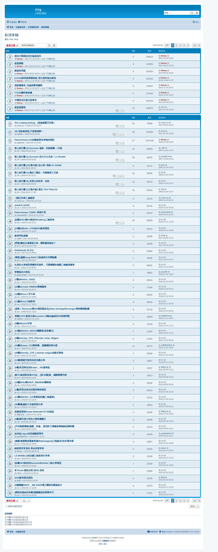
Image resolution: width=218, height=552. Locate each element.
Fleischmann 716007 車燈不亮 (30, 212)
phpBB (94, 538)
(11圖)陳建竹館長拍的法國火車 (29, 360)
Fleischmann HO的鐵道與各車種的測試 (34, 140)
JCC (163, 107)
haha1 (19, 451)
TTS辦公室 (50, 59)
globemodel (22, 275)
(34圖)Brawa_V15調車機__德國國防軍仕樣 (35, 345)
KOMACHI (165, 156)
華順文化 (164, 367)
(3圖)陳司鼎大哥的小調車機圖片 (30, 419)
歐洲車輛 (11, 35)
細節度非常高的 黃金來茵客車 (29, 448)
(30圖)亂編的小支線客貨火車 (28, 404)
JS (18, 151)
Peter (19, 473)
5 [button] (188, 45)
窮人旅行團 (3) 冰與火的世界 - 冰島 (31, 181)
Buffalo (20, 134)
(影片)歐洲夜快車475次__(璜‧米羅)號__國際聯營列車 (40, 375)
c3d (162, 189)
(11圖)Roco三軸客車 (24, 301)
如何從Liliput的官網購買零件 (28, 433)
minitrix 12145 (21, 205)
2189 (19, 239)
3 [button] (180, 45)
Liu (18, 208)
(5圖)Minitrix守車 (23, 323)
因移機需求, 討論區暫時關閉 (28, 85)
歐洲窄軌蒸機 (21, 235)
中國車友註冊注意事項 (25, 100)
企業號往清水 (166, 345)
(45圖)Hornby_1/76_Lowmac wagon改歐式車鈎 (38, 353)
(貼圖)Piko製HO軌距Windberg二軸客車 (34, 219)
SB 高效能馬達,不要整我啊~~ (29, 131)
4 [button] (184, 45)
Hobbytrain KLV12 (24, 250)
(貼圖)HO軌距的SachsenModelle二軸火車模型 (37, 463)
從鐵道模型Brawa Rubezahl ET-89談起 (34, 411)
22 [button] (194, 45)
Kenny (20, 59)
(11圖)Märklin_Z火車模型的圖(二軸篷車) (34, 397)
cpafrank (20, 143)
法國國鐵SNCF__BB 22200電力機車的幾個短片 (38, 485)
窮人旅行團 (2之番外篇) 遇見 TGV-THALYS (35, 189)
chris (163, 131)
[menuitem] (22, 22)
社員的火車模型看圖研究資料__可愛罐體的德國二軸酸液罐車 (44, 264)
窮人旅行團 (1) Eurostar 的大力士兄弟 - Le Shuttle (40, 156)
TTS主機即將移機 (23, 92)
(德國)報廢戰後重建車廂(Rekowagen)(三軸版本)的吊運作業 (44, 441)
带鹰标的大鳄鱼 (22, 272)
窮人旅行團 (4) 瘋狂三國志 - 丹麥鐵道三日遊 (36, 172)
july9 (163, 165)
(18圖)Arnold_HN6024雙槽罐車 (30, 286)
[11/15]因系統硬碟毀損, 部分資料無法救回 (35, 78)
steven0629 (22, 215)
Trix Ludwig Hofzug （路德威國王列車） (35, 122)
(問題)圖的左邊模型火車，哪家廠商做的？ (35, 243)
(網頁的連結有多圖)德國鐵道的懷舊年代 (34, 492)
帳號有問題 (20, 70)
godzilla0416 (22, 436)
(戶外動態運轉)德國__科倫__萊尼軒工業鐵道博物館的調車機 (44, 426)
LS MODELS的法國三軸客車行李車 (32, 455)
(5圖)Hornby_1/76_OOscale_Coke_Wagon (36, 338)
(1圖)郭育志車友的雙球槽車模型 (30, 389)
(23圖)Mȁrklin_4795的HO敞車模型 (31, 228)
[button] (166, 45)
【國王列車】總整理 (24, 198)
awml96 (164, 272)
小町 (163, 148)
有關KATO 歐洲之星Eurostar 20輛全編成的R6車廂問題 (42, 316)
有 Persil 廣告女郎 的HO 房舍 (29, 470)
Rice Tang (14, 39)
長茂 (19, 480)
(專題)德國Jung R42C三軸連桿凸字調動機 (35, 257)
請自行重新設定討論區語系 (27, 56)
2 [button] (176, 45)
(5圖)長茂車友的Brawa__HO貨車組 (32, 367)
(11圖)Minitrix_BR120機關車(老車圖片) (34, 330)
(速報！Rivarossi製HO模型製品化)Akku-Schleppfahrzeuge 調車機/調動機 (52, 308)
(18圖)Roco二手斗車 (24, 294)
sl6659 (19, 319)
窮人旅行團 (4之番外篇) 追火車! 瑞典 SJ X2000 (37, 165)
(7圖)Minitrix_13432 (24, 279)
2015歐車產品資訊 (23, 477)
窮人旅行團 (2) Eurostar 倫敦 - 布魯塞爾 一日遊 (38, 148)
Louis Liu (20, 126)
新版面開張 (20, 107)
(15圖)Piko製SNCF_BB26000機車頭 (32, 382)
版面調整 (18, 63)
